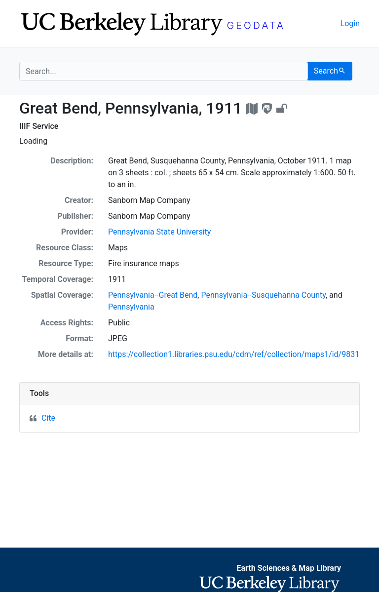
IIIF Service (38, 126)
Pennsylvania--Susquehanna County (263, 295)
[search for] (163, 71)
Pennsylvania (131, 307)
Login (350, 23)
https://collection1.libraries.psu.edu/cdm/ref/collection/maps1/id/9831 (233, 354)
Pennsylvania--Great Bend (152, 295)
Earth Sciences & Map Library (288, 568)
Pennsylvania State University (159, 232)
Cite (48, 418)
